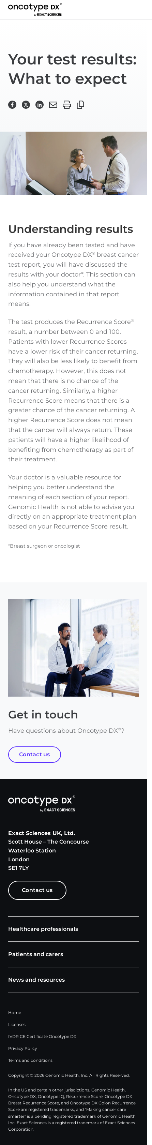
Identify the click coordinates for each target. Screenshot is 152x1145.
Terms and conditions (30, 1060)
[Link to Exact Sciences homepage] (35, 9)
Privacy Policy (22, 1048)
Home (14, 1012)
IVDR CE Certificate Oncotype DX (42, 1036)
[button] (144, 9)
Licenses (17, 1024)
